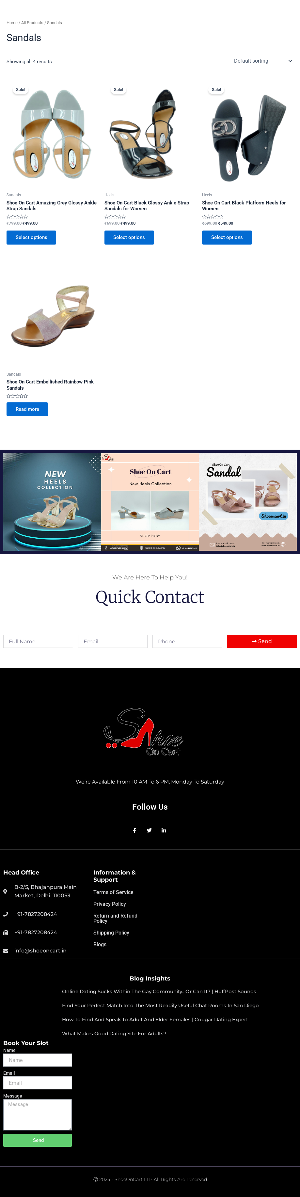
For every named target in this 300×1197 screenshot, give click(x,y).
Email (9, 1073)
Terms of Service (113, 892)
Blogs (99, 944)
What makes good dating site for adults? (114, 1033)
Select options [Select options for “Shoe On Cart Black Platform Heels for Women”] (227, 237)
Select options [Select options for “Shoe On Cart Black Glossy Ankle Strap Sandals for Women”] (129, 237)
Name (9, 1050)
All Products (32, 22)
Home (12, 22)
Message (12, 1096)
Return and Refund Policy (115, 918)
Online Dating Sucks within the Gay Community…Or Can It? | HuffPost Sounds (159, 991)
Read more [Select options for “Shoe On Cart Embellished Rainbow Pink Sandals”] (27, 409)
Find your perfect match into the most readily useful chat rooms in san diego (160, 1005)
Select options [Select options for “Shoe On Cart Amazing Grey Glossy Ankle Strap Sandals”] (31, 237)
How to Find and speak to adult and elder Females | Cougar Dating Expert (155, 1019)
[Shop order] (262, 60)
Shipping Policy (111, 933)
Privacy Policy (109, 904)
